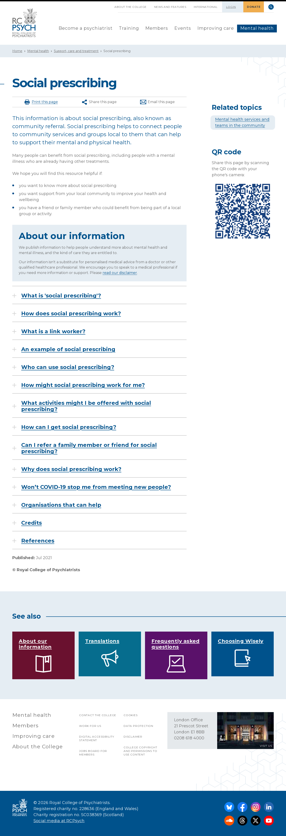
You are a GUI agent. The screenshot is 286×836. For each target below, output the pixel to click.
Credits (31, 523)
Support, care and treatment (76, 51)
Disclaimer (133, 736)
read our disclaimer (120, 273)
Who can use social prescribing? (67, 367)
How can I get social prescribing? (68, 427)
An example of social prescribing (68, 349)
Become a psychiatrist (86, 28)
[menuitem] (85, 28)
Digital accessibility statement (96, 738)
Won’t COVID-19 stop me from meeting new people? (96, 487)
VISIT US (266, 745)
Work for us (90, 726)
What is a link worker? (53, 331)
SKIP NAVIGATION (107, 5)
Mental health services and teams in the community (242, 122)
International (206, 6)
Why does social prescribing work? (71, 469)
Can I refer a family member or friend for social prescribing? (89, 448)
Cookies (131, 715)
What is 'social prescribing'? (61, 296)
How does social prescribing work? (71, 313)
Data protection (138, 726)
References (37, 541)
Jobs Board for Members (93, 752)
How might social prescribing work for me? (83, 385)
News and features (170, 6)
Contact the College (97, 715)
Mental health (257, 28)
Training (129, 28)
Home (17, 51)
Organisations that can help (61, 505)
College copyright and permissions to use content (140, 751)
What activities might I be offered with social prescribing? (86, 406)
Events (182, 28)
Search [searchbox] (271, 7)
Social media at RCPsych (59, 820)
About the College (130, 6)
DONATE (253, 6)
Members (156, 28)
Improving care (215, 28)
